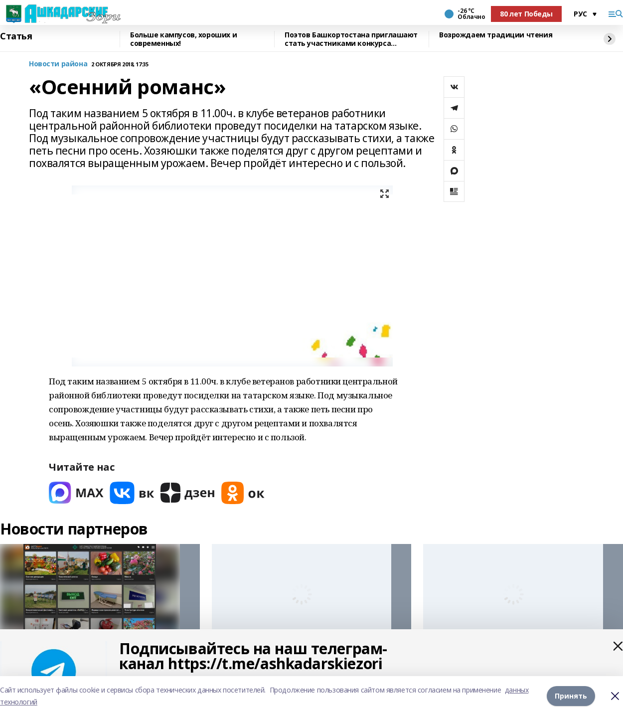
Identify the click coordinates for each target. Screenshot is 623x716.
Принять (571, 696)
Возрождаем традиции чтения (495, 35)
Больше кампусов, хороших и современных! (183, 39)
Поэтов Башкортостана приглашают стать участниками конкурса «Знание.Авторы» (351, 39)
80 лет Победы (526, 13)
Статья (16, 36)
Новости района (58, 64)
